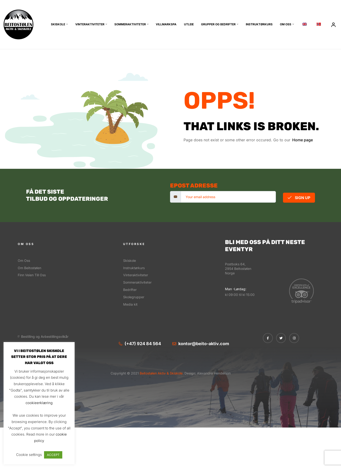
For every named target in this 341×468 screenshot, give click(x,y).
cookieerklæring (39, 403)
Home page (302, 140)
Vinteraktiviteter (89, 24)
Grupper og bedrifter (218, 24)
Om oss (285, 24)
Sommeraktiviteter (130, 24)
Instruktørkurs (259, 24)
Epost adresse (194, 185)
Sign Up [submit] (299, 197)
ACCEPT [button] (53, 455)
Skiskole (58, 24)
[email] (228, 197)
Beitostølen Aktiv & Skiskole (161, 373)
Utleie (189, 24)
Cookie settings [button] (29, 454)
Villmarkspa (166, 24)
